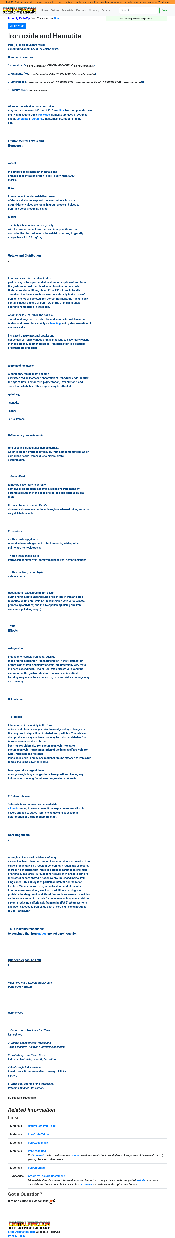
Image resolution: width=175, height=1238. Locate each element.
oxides (41, 933)
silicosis (13, 808)
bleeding (55, 323)
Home (44, 10)
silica (60, 110)
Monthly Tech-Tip (19, 18)
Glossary (94, 10)
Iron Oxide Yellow (38, 1134)
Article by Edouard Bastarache (46, 1176)
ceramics (37, 118)
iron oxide (44, 114)
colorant (75, 1155)
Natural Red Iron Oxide (42, 1126)
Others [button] (106, 10)
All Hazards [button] (17, 26)
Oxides (55, 10)
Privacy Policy (16, 1235)
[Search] (138, 10)
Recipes (81, 10)
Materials (67, 10)
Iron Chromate (36, 1167)
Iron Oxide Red (37, 1151)
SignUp (57, 18)
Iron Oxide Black (38, 1142)
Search (166, 10)
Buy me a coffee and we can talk (28, 1201)
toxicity (140, 1180)
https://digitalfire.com (21, 1231)
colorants (22, 118)
